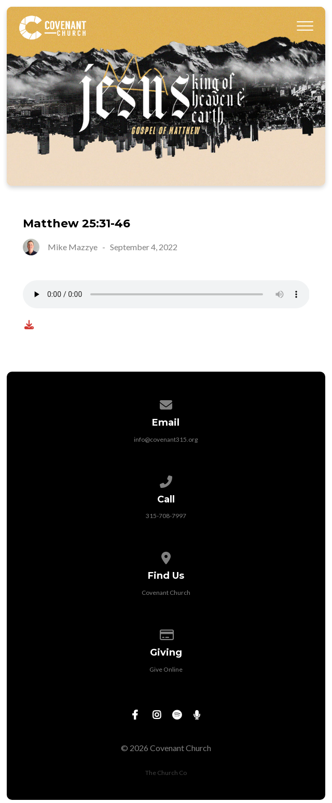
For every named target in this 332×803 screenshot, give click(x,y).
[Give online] (166, 633)
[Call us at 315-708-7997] (166, 480)
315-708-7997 (166, 516)
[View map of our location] (166, 556)
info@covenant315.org (166, 439)
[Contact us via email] (166, 403)
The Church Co (166, 773)
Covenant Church (166, 592)
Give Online (166, 669)
